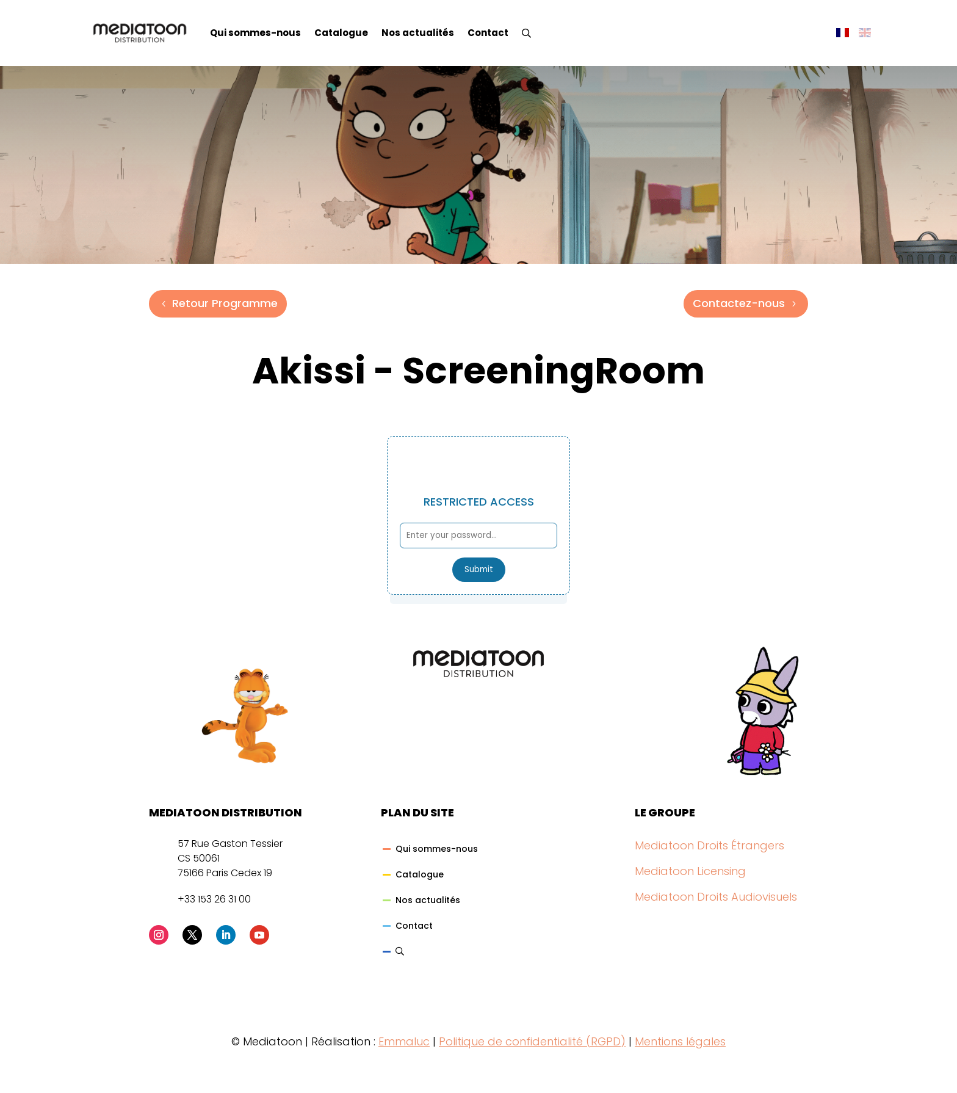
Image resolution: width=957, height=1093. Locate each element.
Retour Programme (225, 303)
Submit (478, 569)
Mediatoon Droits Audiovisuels (716, 896)
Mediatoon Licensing (690, 871)
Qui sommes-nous (255, 32)
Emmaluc (404, 1041)
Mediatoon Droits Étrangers (709, 845)
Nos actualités (417, 32)
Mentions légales (680, 1041)
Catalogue (341, 32)
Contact (488, 32)
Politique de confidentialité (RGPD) (532, 1041)
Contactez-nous (739, 303)
